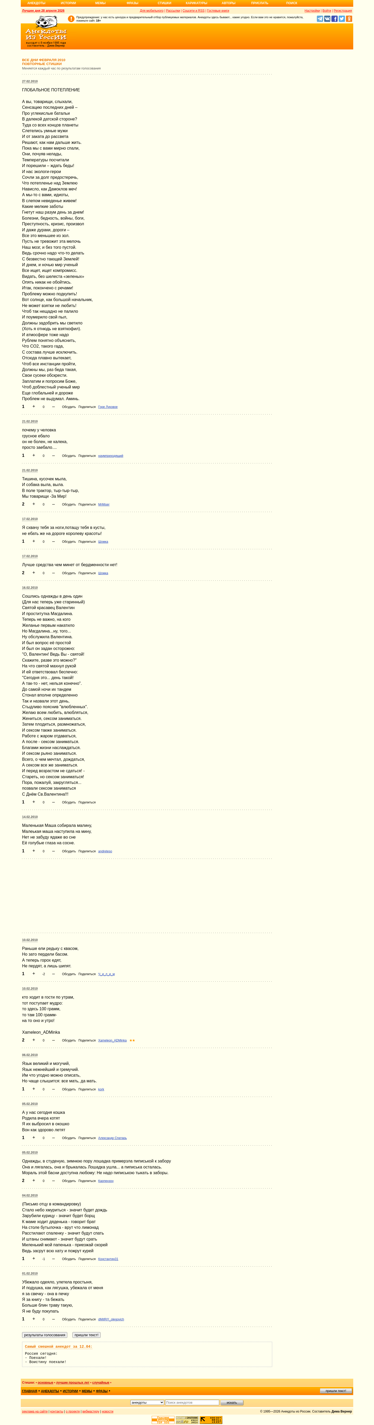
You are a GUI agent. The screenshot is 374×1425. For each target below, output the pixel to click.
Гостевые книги (218, 10)
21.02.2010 (30, 421)
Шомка (103, 542)
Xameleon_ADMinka (112, 1040)
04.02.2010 (30, 1195)
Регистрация (343, 10)
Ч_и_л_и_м (106, 974)
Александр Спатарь (112, 1138)
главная (29, 1391)
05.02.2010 (30, 1104)
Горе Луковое (108, 407)
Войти (326, 10)
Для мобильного (152, 10)
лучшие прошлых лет (72, 1382)
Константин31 (108, 1259)
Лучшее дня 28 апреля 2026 (43, 10)
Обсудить (69, 407)
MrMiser (103, 504)
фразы (102, 1391)
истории (70, 1391)
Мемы (100, 3)
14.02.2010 (30, 817)
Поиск (291, 3)
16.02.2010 (30, 588)
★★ (132, 1040)
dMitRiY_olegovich (111, 1319)
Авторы (229, 3)
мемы (87, 1391)
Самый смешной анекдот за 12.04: (58, 1347)
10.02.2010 (30, 940)
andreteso (105, 851)
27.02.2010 (30, 81)
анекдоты (50, 1391)
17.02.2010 (30, 519)
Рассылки (173, 10)
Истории (68, 3)
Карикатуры (196, 3)
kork (101, 1089)
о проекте (73, 1411)
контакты (56, 1411)
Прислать (259, 3)
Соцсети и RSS (194, 10)
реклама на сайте (35, 1411)
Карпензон (105, 1181)
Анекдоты (36, 3)
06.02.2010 (30, 1055)
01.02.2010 (30, 1273)
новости (107, 1411)
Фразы (132, 3)
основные (45, 1382)
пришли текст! (336, 1391)
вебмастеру (90, 1411)
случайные (100, 1382)
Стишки (164, 3)
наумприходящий (110, 456)
